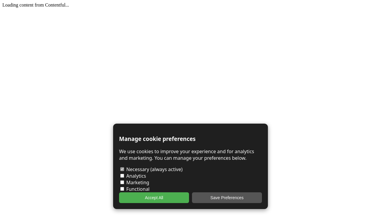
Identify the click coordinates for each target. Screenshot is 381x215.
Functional (135, 189)
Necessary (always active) (151, 169)
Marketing (134, 182)
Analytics (133, 176)
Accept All (154, 197)
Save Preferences (226, 197)
